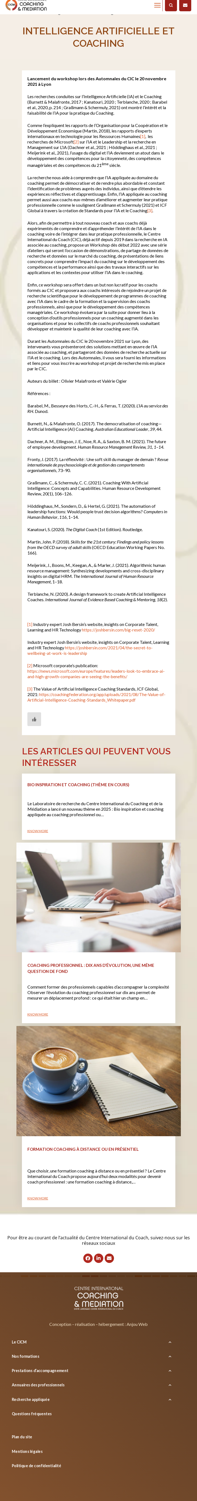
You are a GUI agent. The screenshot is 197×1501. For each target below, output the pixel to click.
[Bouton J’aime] (34, 719)
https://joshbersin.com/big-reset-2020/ (119, 629)
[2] (76, 141)
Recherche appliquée (31, 1399)
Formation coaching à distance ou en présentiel (83, 1149)
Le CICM (19, 1341)
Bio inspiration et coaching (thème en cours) (78, 784)
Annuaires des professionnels (38, 1385)
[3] (150, 210)
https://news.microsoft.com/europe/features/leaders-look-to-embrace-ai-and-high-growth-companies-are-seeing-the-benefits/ (97, 673)
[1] (142, 136)
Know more (37, 831)
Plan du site (22, 1436)
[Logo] (98, 1299)
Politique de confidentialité (36, 1465)
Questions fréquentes (32, 1413)
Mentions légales (27, 1451)
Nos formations (25, 1356)
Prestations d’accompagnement (40, 1370)
